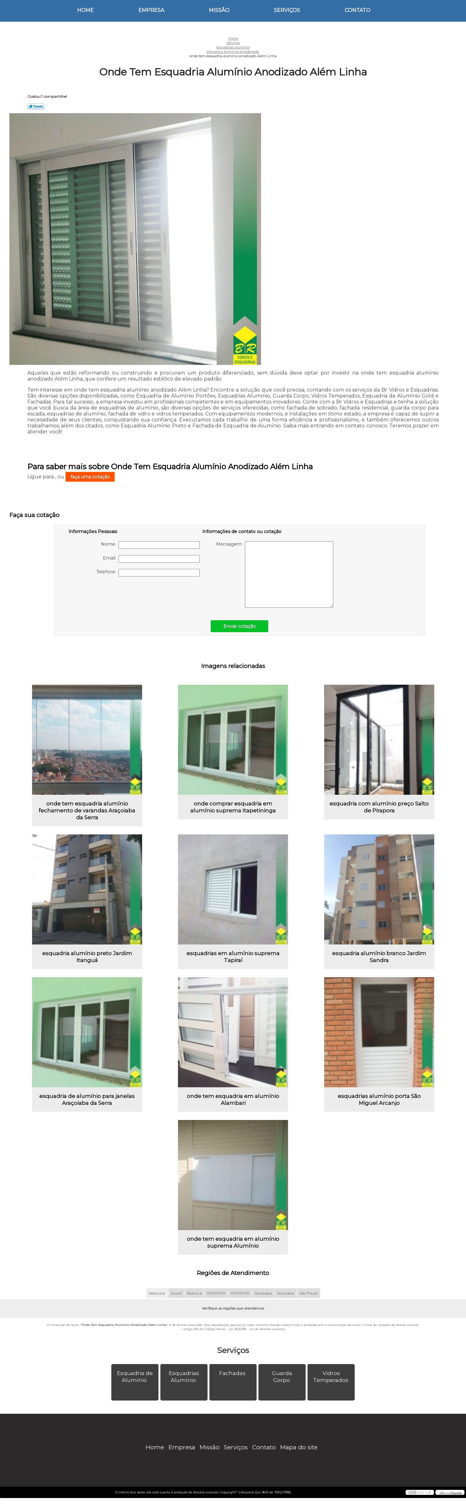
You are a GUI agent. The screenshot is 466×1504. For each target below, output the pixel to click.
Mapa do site (299, 1447)
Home (85, 10)
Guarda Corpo (282, 1376)
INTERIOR (216, 1293)
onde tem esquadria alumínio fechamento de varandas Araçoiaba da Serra (87, 810)
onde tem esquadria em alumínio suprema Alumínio (233, 1242)
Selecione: (157, 1293)
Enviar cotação (239, 626)
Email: (151, 559)
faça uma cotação (90, 477)
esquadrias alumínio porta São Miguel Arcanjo (379, 1099)
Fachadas (233, 1373)
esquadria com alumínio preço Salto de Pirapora (379, 807)
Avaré (176, 1293)
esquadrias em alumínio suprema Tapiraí (233, 956)
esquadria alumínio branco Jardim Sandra (379, 956)
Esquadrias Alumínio (184, 1376)
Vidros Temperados (331, 1376)
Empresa (151, 10)
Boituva (194, 1293)
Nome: (150, 545)
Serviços (287, 10)
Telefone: (148, 573)
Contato (357, 10)
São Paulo (308, 1293)
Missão (219, 10)
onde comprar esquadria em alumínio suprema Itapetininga (233, 807)
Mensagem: (274, 574)
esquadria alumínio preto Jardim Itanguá (87, 956)
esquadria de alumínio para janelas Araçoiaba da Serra (87, 1099)
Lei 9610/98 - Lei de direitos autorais (257, 1329)
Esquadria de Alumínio (135, 1376)
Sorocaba (263, 1293)
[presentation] (108, 595)
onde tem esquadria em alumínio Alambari (233, 1099)
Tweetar (36, 106)
